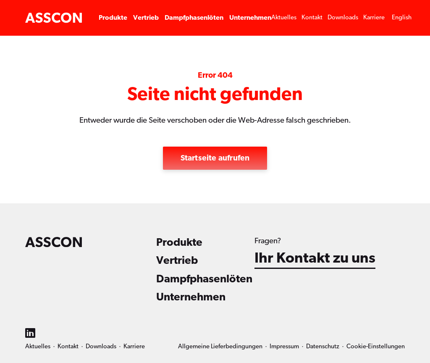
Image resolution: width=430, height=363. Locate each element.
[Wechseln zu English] (402, 18)
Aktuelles (283, 17)
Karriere (374, 17)
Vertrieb (146, 17)
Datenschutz (322, 346)
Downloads (343, 17)
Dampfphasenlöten (194, 17)
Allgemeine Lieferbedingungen (220, 346)
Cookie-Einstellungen (375, 346)
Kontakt (312, 17)
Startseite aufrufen (215, 158)
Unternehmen (250, 17)
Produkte (113, 17)
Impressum (284, 346)
